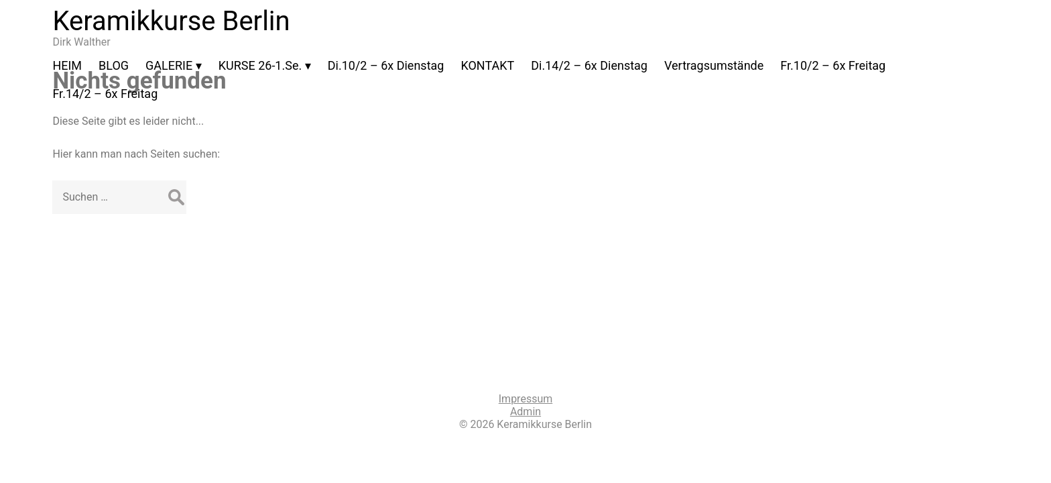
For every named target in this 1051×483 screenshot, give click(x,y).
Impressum (526, 398)
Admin (525, 411)
